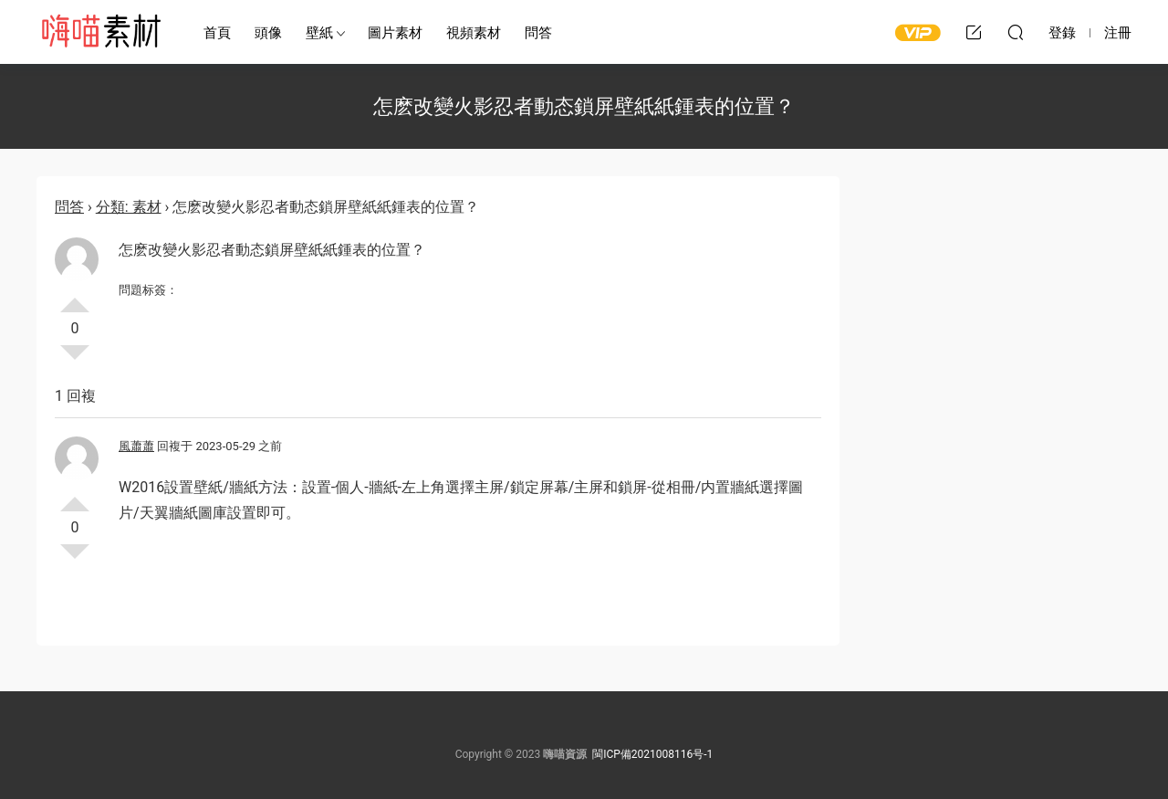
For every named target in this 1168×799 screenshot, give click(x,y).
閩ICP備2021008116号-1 (652, 754)
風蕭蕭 (136, 446)
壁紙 (319, 33)
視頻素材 (473, 33)
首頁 (217, 33)
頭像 (268, 33)
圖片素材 (395, 33)
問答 (538, 33)
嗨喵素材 (100, 32)
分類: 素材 (129, 207)
